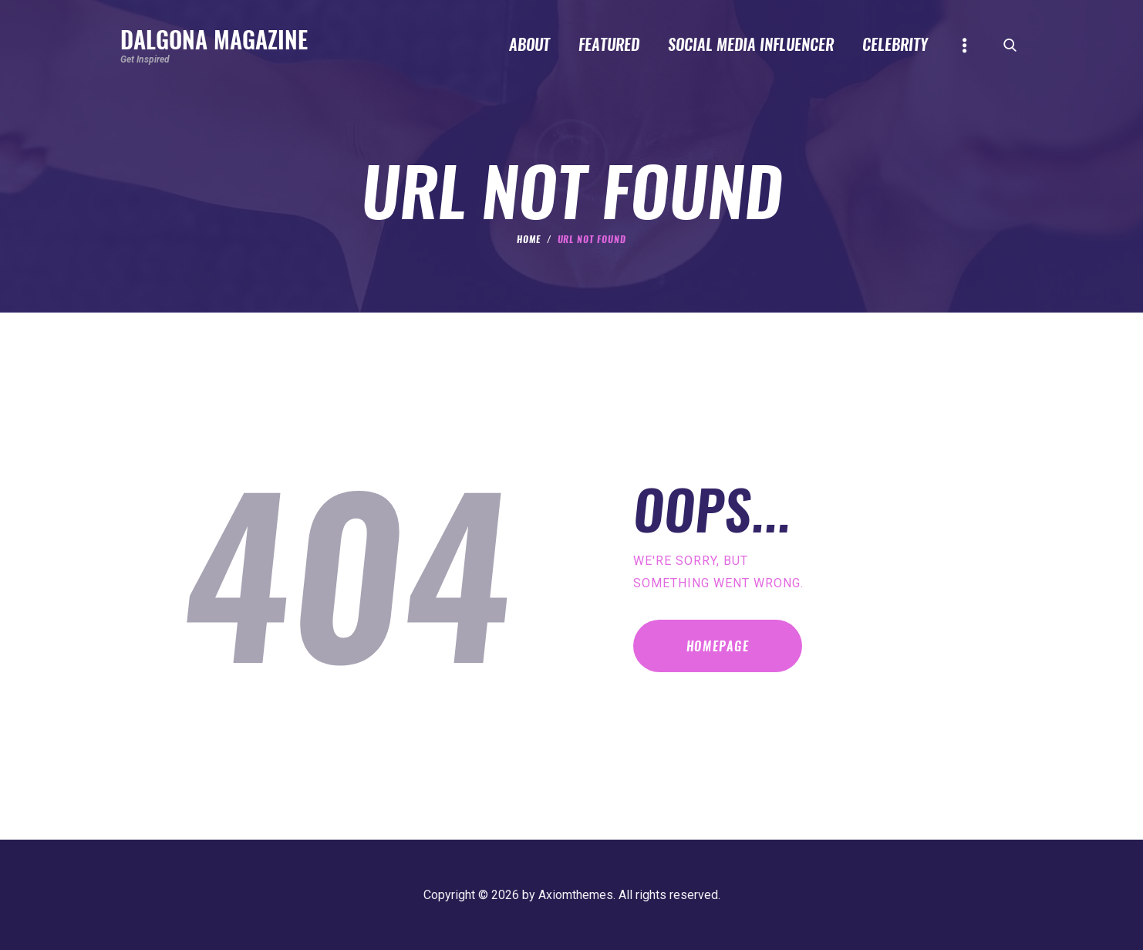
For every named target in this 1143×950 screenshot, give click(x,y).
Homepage (718, 646)
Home (529, 239)
